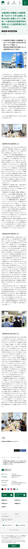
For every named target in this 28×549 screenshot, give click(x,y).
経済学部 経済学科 (12, 31)
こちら (13, 538)
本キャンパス (4, 474)
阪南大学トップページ (5, 457)
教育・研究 (13, 457)
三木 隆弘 (4, 31)
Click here (23, 541)
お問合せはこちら (15, 477)
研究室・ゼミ (19, 457)
